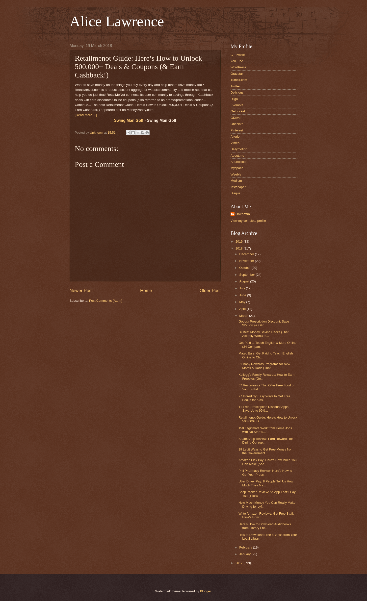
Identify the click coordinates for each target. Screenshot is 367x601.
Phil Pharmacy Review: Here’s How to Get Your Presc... (265, 472)
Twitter (235, 86)
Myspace (237, 168)
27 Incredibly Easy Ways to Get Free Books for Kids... (264, 398)
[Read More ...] (86, 115)
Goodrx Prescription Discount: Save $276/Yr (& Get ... (263, 323)
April (242, 309)
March (244, 316)
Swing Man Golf (128, 120)
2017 (239, 563)
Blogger (205, 591)
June (243, 295)
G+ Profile (238, 55)
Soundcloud (239, 162)
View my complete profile (248, 221)
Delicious (237, 92)
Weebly (236, 174)
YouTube (237, 61)
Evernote (237, 105)
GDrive (235, 118)
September (247, 274)
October (245, 268)
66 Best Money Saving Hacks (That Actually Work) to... (263, 334)
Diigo (234, 99)
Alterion (236, 136)
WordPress (238, 67)
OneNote (237, 124)
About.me (237, 155)
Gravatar (237, 73)
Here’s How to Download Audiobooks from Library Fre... (264, 526)
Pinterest (237, 130)
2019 (239, 241)
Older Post (210, 290)
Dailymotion (239, 149)
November (247, 261)
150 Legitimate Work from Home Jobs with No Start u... (265, 430)
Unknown (243, 214)
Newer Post (81, 290)
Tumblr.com (239, 80)
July (242, 288)
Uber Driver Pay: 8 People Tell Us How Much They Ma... (265, 483)
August (244, 281)
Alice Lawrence (117, 21)
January (245, 554)
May (242, 302)
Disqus (235, 193)
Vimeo (235, 143)
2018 (239, 248)
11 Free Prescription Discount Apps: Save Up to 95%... (263, 408)
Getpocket (238, 111)
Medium (236, 180)
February (246, 547)
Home (146, 290)
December (247, 254)
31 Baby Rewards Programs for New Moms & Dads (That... (264, 366)
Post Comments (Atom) (105, 300)
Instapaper (238, 187)
